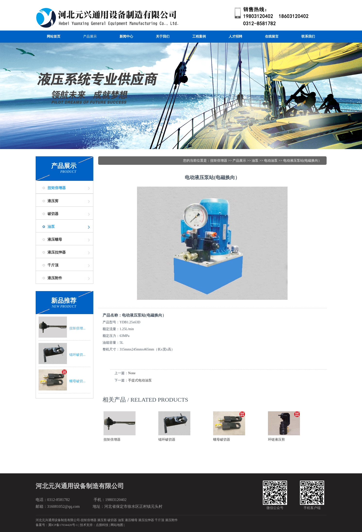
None (131, 373)
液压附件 (171, 520)
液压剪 (102, 520)
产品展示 (90, 36)
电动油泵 (271, 160)
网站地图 (117, 525)
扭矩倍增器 (57, 188)
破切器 (112, 520)
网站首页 (53, 36)
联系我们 (308, 36)
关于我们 (162, 36)
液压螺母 (131, 520)
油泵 (51, 227)
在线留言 (272, 36)
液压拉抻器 (146, 520)
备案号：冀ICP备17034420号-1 (57, 525)
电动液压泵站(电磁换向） (302, 160)
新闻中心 (126, 36)
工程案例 (199, 36)
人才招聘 (235, 36)
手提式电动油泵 (140, 380)
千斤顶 (159, 520)
